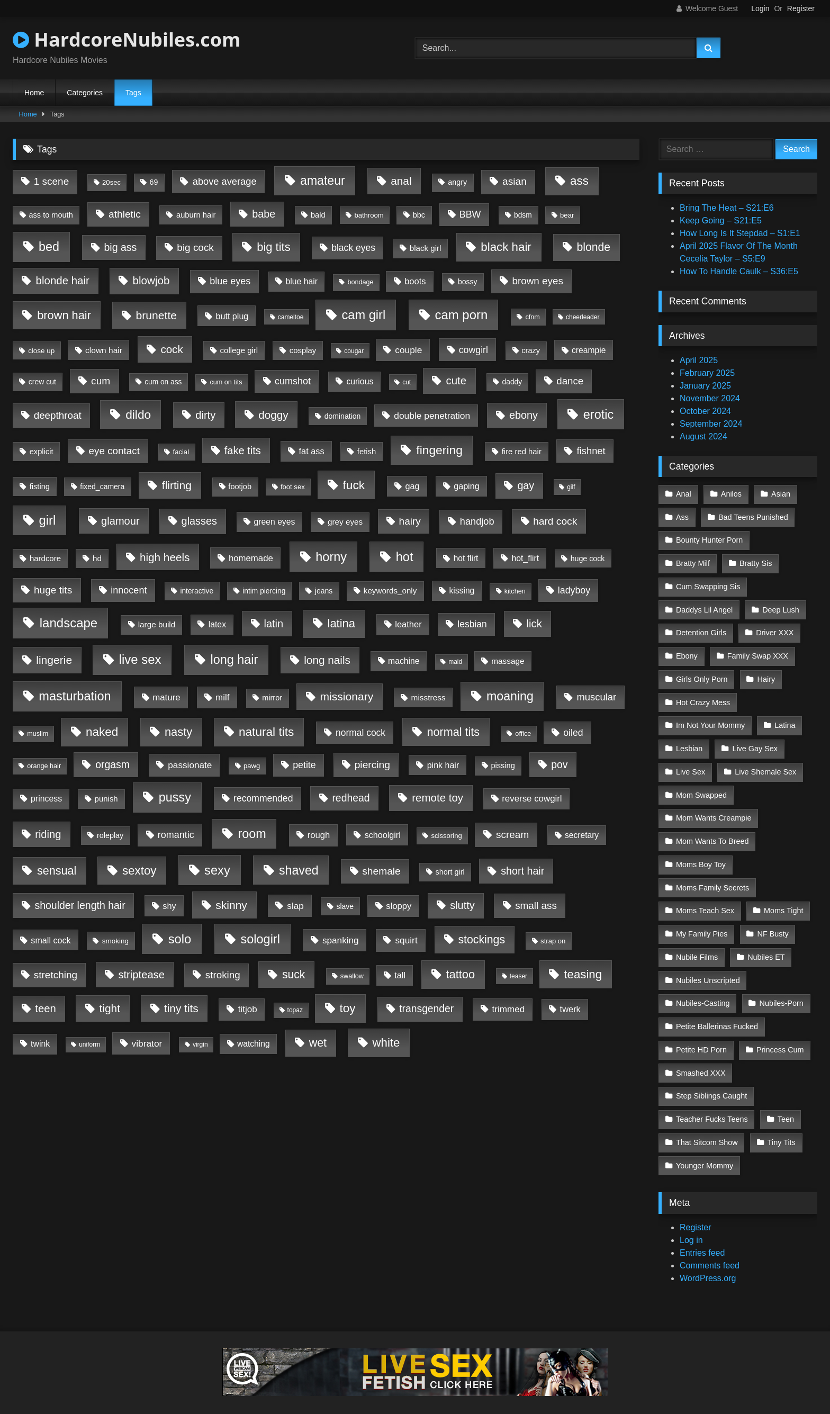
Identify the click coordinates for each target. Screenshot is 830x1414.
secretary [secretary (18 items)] (582, 835)
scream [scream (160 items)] (512, 834)
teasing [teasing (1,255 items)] (583, 974)
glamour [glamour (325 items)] (120, 521)
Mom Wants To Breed (712, 829)
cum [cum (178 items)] (100, 380)
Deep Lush (780, 605)
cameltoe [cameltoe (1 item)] (291, 317)
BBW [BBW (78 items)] (470, 214)
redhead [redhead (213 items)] (350, 798)
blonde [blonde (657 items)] (593, 247)
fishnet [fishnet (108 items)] (591, 450)
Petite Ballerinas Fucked (717, 1008)
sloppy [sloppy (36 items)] (398, 906)
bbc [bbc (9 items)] (419, 215)
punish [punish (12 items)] (106, 798)
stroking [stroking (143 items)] (222, 974)
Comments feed (709, 1242)
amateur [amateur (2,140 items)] (322, 180)
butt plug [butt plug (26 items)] (231, 316)
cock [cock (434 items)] (171, 349)
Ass (682, 516)
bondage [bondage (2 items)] (360, 282)
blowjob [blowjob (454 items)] (150, 280)
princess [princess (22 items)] (46, 798)
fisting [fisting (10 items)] (40, 486)
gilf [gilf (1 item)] (571, 487)
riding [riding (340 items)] (48, 834)
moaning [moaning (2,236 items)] (510, 696)
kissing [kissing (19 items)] (462, 590)
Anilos (730, 493)
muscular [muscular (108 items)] (596, 697)
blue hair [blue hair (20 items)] (302, 281)
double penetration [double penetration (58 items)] (432, 415)
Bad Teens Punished (753, 516)
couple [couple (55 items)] (408, 350)
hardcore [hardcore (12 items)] (45, 558)
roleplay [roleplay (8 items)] (110, 835)
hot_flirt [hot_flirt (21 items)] (525, 558)
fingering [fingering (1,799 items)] (439, 450)
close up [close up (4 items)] (41, 351)
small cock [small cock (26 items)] (50, 940)
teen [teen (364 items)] (45, 1008)
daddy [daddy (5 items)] (512, 382)
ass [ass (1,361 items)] (579, 180)
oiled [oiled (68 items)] (573, 732)
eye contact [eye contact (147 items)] (114, 450)
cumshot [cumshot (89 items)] (293, 381)
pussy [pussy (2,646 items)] (175, 797)
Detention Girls (701, 628)
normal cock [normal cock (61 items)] (360, 732)
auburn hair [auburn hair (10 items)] (195, 215)
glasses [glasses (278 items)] (199, 521)
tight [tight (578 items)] (109, 1008)
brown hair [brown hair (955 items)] (64, 315)
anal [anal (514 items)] (401, 181)
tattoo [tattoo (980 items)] (460, 974)
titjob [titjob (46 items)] (247, 1009)
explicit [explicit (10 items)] (41, 451)
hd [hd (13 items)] (97, 558)
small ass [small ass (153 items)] (536, 905)
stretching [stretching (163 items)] (55, 974)
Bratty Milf (693, 560)
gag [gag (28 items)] (412, 486)
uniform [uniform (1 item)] (89, 1044)
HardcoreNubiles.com (126, 39)
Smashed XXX (701, 1053)
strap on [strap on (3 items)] (552, 941)
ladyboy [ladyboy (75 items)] (574, 590)
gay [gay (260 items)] (525, 485)
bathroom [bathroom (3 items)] (368, 215)
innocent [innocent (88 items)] (129, 590)
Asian (779, 493)
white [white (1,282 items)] (386, 1042)
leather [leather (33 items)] (408, 624)
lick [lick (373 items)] (534, 623)
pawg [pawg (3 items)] (251, 766)
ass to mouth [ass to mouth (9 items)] (51, 215)
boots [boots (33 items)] (415, 281)
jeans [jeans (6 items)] (323, 591)
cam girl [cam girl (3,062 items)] (363, 315)
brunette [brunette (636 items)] (156, 315)
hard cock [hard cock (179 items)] (555, 521)
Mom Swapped (701, 784)
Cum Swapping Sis (708, 583)
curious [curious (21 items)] (359, 381)
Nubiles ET (765, 941)
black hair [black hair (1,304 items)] (506, 247)
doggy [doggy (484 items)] (273, 415)
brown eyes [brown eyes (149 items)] (537, 280)
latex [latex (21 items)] (217, 624)
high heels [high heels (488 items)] (165, 557)
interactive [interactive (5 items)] (196, 591)
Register (801, 8)
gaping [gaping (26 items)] (466, 486)
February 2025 (707, 372)
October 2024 (705, 411)
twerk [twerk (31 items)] (570, 1009)
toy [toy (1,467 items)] (348, 1008)
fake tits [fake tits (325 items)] (242, 450)
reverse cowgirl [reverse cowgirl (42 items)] (532, 799)
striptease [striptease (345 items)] (141, 974)
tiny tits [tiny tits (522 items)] (181, 1008)
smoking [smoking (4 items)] (115, 941)
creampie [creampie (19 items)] (589, 350)
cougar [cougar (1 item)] (354, 351)
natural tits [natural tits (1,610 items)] (266, 731)
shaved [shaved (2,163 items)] (299, 870)
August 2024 (703, 436)
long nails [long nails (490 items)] (327, 660)
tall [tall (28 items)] (399, 975)
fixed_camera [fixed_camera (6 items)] (102, 486)
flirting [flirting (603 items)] (177, 485)
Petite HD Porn (701, 1030)
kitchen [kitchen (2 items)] (515, 591)
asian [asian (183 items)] (514, 181)
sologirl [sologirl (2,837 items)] (260, 939)
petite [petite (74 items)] (304, 765)
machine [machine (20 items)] (403, 660)
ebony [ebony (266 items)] (523, 415)
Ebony (687, 650)
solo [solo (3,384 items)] (180, 939)
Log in (691, 1217)
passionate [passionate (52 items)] (190, 765)
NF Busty (772, 919)
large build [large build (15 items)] (157, 624)
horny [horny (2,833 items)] (331, 557)
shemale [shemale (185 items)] (381, 871)
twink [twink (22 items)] (40, 1043)
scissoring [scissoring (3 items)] (446, 836)
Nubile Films (697, 941)
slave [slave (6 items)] (345, 906)
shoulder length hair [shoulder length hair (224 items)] (79, 905)
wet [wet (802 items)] (318, 1043)
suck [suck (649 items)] (293, 974)
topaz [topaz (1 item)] (295, 1010)
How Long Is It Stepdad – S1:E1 (740, 233)
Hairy (765, 673)
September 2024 (711, 423)
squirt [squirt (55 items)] (406, 940)
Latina (784, 717)
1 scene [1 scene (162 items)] (51, 181)
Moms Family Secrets (712, 874)
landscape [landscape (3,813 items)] (68, 623)
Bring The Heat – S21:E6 (727, 207)
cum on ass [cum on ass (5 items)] (163, 382)
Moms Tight (782, 897)
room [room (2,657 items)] (252, 834)
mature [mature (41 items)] (166, 697)
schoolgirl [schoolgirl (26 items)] (383, 835)
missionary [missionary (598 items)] (347, 696)
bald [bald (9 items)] (318, 215)
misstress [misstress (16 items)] (428, 697)
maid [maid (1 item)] (455, 661)
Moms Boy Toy (701, 852)
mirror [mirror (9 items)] (272, 698)
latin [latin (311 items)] (274, 623)
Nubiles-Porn (781, 986)
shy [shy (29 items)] (169, 906)
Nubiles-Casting (703, 986)
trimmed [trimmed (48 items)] (508, 1009)
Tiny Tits (781, 1120)
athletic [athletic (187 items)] (125, 214)
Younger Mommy (704, 1143)
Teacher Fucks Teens (712, 1098)
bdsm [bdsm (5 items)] (523, 215)
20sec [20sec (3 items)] (111, 182)
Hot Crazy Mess (703, 695)
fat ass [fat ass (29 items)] (311, 451)
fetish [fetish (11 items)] (366, 451)
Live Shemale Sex (765, 762)
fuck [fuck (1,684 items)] (354, 485)
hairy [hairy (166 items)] (410, 521)
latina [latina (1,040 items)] (341, 623)
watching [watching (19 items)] (253, 1043)
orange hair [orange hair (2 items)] (44, 766)
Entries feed (702, 1230)
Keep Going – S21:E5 (721, 220)
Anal (683, 493)
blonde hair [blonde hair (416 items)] (62, 280)
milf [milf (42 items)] (222, 697)
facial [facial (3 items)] (181, 452)
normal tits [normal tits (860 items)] (453, 731)
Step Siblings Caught (711, 1075)
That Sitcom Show (707, 1120)
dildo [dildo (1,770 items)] (138, 414)
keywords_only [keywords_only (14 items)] (390, 590)
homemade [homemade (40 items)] (251, 558)
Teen (785, 1098)
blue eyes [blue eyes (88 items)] (230, 281)
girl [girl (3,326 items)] (47, 520)
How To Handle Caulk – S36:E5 (739, 271)
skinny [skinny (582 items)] (231, 905)
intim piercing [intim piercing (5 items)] (263, 591)
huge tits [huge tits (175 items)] (53, 590)
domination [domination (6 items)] (342, 416)
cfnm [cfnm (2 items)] (532, 317)
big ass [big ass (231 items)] (120, 247)
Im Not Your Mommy (710, 717)
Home (34, 92)
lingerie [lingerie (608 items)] (54, 660)
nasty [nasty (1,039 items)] (178, 731)
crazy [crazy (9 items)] (530, 350)
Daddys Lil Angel (704, 605)
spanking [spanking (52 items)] (340, 940)
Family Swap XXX (757, 650)
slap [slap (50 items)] (295, 905)
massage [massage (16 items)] (507, 660)
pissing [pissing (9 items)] (503, 765)
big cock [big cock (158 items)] (195, 247)
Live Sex (690, 762)
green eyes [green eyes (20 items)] (274, 521)
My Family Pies (702, 919)
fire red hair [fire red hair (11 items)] (522, 451)
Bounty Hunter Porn (709, 538)
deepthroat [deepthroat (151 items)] (58, 415)
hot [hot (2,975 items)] (404, 557)
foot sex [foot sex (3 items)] (293, 487)
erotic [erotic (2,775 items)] (598, 414)
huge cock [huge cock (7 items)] (588, 558)
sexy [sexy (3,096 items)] (217, 870)
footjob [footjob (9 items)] (239, 486)
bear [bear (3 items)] (567, 215)
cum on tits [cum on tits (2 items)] (226, 382)
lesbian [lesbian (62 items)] (471, 624)
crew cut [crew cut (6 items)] (42, 381)
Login (760, 8)
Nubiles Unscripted (708, 964)
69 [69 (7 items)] (154, 182)
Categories (85, 92)
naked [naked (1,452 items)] (102, 731)
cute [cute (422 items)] (456, 380)
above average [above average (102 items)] (225, 181)
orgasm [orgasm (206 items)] (112, 764)
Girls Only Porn (702, 673)
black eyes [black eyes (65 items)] (353, 247)
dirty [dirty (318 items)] (205, 415)
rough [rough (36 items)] (319, 835)
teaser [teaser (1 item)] (518, 976)
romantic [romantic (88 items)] (176, 835)
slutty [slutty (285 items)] (462, 905)
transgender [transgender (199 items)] (426, 1008)
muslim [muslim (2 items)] (37, 733)
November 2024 (710, 398)
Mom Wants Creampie (714, 807)
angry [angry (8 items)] (457, 182)
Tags (133, 92)
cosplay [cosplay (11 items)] (303, 350)
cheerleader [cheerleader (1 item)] (582, 317)
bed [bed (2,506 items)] (49, 247)
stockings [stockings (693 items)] (481, 939)
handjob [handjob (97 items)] (477, 521)
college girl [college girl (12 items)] (239, 350)
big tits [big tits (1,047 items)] (273, 247)
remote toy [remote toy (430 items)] (437, 797)
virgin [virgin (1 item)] (200, 1044)
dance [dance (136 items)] (569, 380)
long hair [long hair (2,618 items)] (234, 660)
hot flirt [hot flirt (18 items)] (466, 558)
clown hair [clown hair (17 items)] (103, 350)
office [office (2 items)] (523, 733)
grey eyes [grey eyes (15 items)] (345, 521)
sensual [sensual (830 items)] (56, 870)
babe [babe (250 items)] (263, 214)
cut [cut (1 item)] (406, 382)
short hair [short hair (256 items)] (522, 871)
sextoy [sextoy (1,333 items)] (139, 870)
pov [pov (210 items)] (559, 764)
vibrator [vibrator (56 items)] (147, 1043)
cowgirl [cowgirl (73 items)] (473, 350)
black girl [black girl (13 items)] (425, 248)
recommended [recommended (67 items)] (263, 798)
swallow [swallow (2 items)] (352, 976)
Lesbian (689, 740)
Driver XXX (774, 628)
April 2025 (699, 360)
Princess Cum (780, 1030)
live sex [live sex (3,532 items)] (140, 659)
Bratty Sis (755, 560)
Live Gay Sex (754, 740)
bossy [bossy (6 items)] (467, 281)
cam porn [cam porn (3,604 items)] (461, 315)
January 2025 (705, 385)
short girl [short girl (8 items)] (450, 872)
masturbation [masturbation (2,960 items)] (75, 696)
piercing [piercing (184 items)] (372, 764)
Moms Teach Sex (705, 897)
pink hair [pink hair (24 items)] (443, 765)
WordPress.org (708, 1255)
